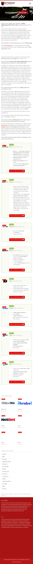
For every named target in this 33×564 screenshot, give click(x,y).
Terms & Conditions (16, 562)
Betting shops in (4, 494)
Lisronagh (4, 484)
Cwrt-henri (4, 474)
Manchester (4, 125)
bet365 (12, 80)
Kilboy (3, 486)
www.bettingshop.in (8, 45)
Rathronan (4, 464)
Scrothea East (5, 471)
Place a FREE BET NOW (17, 171)
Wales (24, 30)
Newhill (4, 479)
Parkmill (4, 454)
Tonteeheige (5, 466)
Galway (11, 494)
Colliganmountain (6, 461)
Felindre (4, 469)
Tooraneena (5, 476)
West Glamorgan (26, 494)
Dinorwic (4, 488)
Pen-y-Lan (19, 147)
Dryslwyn (4, 459)
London (19, 37)
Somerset (16, 494)
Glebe (3, 456)
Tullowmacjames (6, 481)
